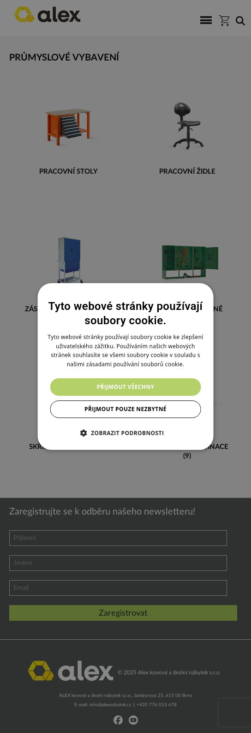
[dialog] (126, 366)
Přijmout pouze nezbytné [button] (125, 409)
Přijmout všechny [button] (125, 387)
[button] (125, 432)
